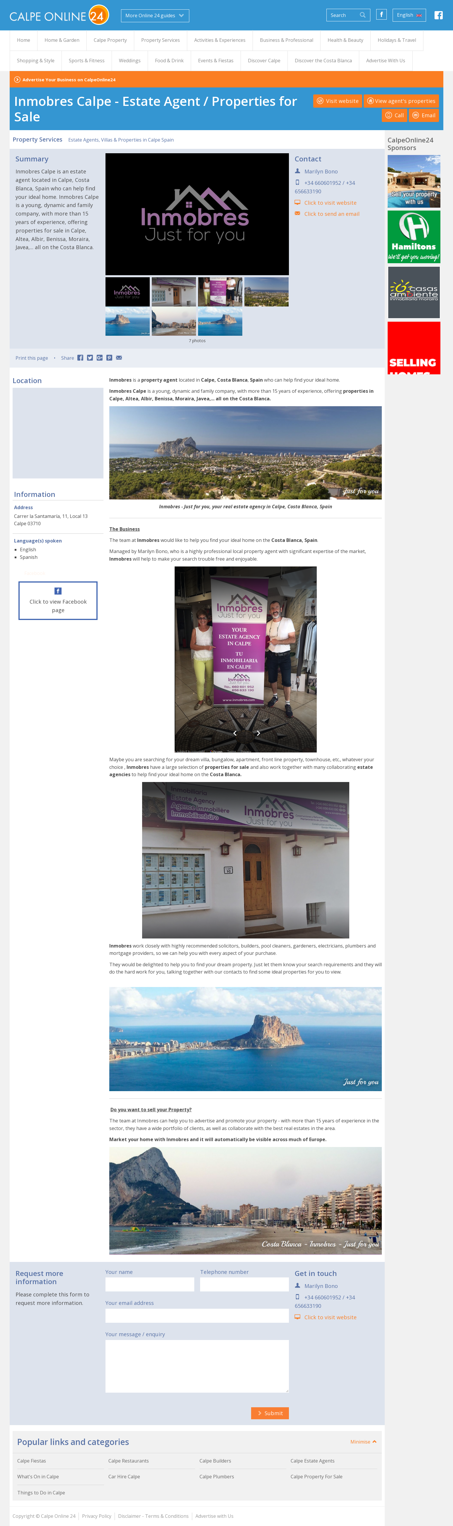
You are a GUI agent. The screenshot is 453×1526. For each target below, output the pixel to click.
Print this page (32, 358)
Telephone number (224, 1271)
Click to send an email (332, 213)
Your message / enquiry (135, 1334)
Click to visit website (330, 202)
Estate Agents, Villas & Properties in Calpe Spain (121, 140)
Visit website (338, 100)
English (409, 15)
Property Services (37, 139)
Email (423, 115)
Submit (270, 1413)
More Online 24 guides (155, 15)
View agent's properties (401, 100)
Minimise (363, 1442)
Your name (119, 1271)
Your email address (129, 1302)
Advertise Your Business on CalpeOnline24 (69, 79)
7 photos (197, 340)
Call (394, 115)
